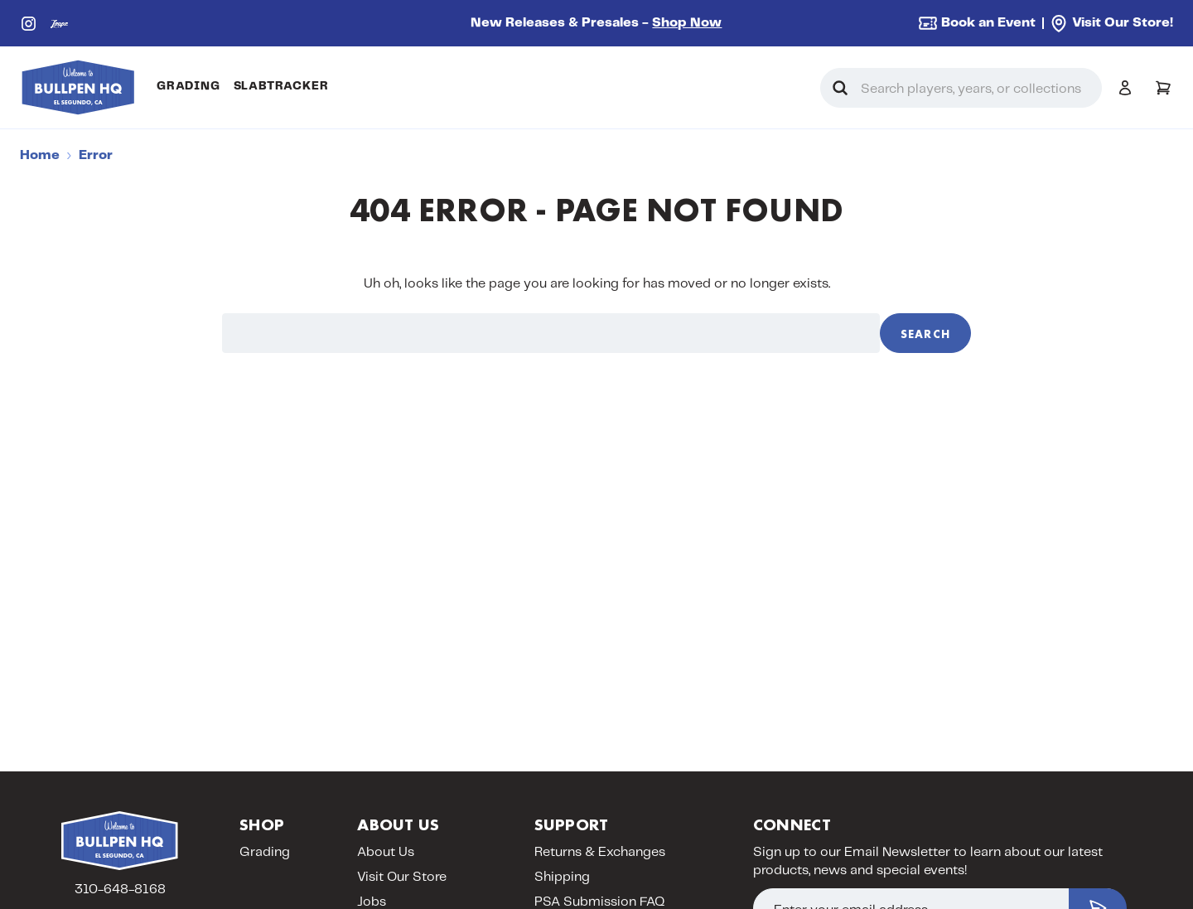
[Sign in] (1125, 87)
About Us (385, 852)
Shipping (562, 877)
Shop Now (687, 23)
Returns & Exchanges (599, 852)
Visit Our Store (402, 877)
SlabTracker (281, 86)
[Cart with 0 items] (1163, 87)
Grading (188, 86)
